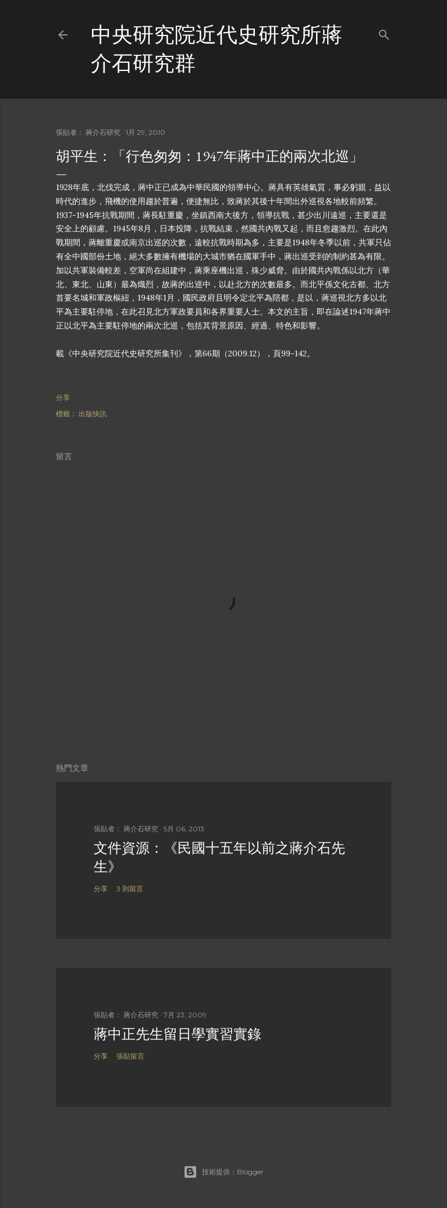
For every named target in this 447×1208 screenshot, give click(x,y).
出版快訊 (93, 413)
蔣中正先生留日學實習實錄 (177, 1034)
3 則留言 (129, 888)
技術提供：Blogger (223, 1172)
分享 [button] (63, 397)
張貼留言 (130, 1056)
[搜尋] (384, 32)
